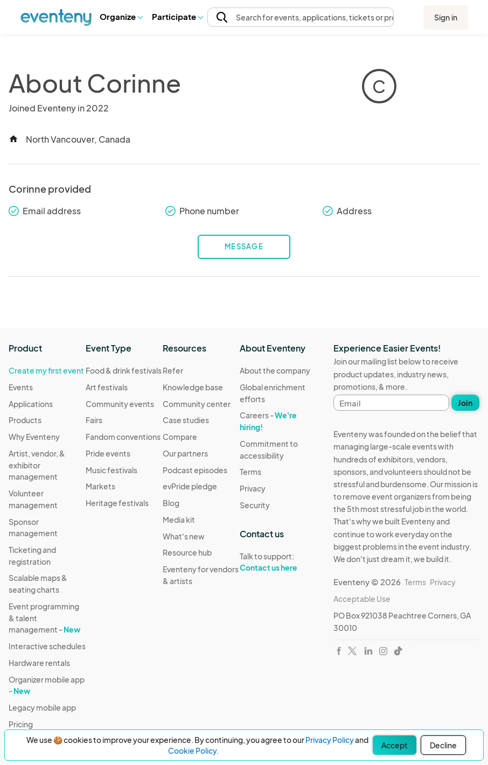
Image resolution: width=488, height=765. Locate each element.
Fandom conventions (123, 436)
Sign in (445, 17)
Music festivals (111, 470)
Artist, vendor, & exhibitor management (37, 464)
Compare (180, 436)
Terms (250, 471)
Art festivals (107, 387)
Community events (120, 404)
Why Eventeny (34, 436)
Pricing (21, 724)
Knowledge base (193, 387)
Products (25, 420)
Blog (171, 503)
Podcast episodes (195, 470)
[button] (121, 17)
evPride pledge (190, 486)
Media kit (179, 519)
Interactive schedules (47, 646)
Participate (177, 16)
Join (465, 403)
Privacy (253, 488)
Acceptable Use (362, 598)
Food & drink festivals (124, 370)
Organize (121, 16)
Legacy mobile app (42, 707)
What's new (184, 536)
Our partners (185, 453)
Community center (197, 404)
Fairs (94, 420)
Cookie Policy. (193, 750)
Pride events (108, 453)
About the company (275, 370)
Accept (394, 745)
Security (255, 505)
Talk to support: (278, 562)
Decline (443, 745)
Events (21, 387)
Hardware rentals (39, 663)
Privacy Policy (329, 740)
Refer (173, 370)
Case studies (186, 420)
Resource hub (187, 552)
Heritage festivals (117, 503)
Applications (31, 404)
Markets (100, 486)
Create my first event (46, 370)
